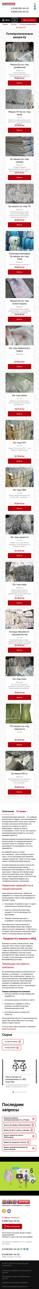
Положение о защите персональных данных (16, 1277)
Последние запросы (13, 1107)
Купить (19, 83)
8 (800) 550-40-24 (19, 12)
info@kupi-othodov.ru (10, 1218)
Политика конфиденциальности (14, 1286)
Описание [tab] (8, 811)
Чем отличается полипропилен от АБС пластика (16, 1079)
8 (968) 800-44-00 (20, 8)
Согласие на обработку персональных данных (17, 1271)
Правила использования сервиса (15, 1282)
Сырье (7, 1035)
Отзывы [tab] (21, 811)
